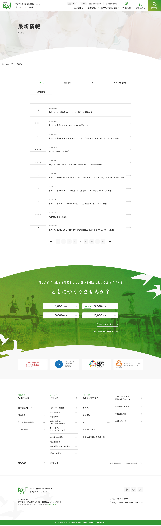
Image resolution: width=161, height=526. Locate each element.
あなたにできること (91, 399)
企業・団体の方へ (95, 4)
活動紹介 (54, 399)
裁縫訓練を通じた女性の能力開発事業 (57, 423)
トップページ (7, 64)
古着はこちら (51, 506)
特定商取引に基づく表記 (134, 464)
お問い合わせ (120, 422)
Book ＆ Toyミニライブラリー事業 (57, 430)
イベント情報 (120, 82)
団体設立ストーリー (26, 409)
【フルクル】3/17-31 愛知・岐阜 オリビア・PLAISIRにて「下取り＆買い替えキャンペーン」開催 (86, 173)
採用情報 (41, 91)
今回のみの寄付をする (103, 325)
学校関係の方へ (121, 415)
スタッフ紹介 (23, 431)
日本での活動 (55, 454)
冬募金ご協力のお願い (58, 211)
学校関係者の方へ (112, 4)
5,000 (60, 315)
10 (87, 235)
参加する (86, 416)
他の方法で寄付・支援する (101, 332)
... (60, 235)
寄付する (86, 409)
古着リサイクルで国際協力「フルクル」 (123, 399)
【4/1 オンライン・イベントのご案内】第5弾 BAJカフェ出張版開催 (75, 161)
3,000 (100, 303)
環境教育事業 (55, 443)
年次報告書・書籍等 (26, 423)
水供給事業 (54, 418)
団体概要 (21, 416)
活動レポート (56, 464)
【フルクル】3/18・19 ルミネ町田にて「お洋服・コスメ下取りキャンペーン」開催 (80, 186)
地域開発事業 (55, 414)
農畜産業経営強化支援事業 (60, 447)
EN (84, 3)
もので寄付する (89, 431)
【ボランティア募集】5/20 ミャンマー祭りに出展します (70, 111)
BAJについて (24, 399)
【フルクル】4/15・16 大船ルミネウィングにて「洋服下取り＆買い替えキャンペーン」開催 (84, 136)
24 (107, 235)
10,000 (100, 315)
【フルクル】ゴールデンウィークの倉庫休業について (69, 124)
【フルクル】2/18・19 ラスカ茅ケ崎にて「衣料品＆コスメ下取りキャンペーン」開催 (81, 223)
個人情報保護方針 (116, 464)
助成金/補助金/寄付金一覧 (94, 438)
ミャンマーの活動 (57, 409)
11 (94, 235)
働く (84, 423)
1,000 (61, 303)
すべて (41, 82)
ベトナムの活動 (56, 438)
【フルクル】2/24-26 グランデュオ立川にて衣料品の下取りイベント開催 (78, 198)
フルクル (93, 82)
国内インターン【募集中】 (59, 149)
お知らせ (67, 82)
